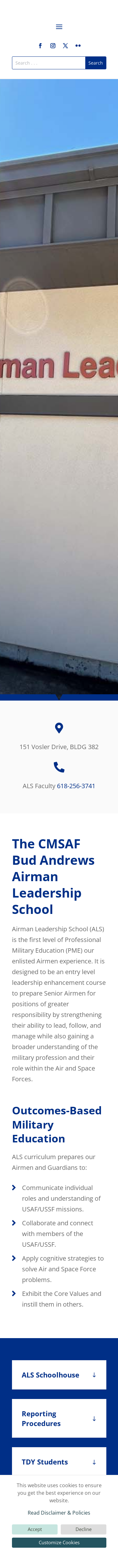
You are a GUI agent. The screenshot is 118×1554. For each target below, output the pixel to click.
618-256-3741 (76, 786)
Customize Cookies (59, 1542)
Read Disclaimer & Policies (59, 1512)
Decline (84, 1529)
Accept (35, 1529)
